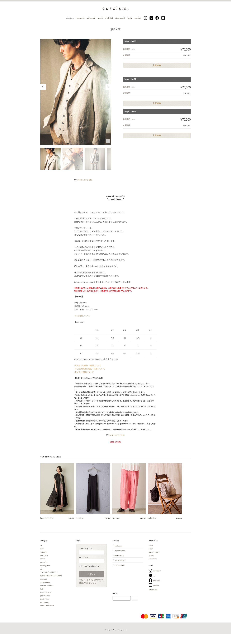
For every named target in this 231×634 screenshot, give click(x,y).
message (43, 579)
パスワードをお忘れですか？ (91, 580)
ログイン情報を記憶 (90, 566)
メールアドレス (91, 550)
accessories (44, 602)
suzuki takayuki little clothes (51, 575)
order (151, 549)
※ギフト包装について (84, 372)
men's (100, 18)
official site (153, 589)
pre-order (43, 562)
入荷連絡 (157, 65)
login (130, 18)
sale (41, 569)
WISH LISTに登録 (84, 180)
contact (138, 18)
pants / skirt (44, 599)
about (151, 545)
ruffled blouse (120, 551)
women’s (43, 552)
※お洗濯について (82, 316)
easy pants (116, 518)
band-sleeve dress (47, 518)
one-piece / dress (46, 585)
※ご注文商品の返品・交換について (90, 369)
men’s (42, 559)
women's (80, 18)
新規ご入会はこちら (87, 583)
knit (41, 589)
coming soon (45, 565)
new (42, 549)
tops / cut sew (45, 592)
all (41, 545)
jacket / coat (45, 595)
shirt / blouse (45, 582)
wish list (109, 18)
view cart (120, 18)
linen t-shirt (119, 555)
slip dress (79, 518)
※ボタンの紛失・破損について (88, 365)
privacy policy (154, 552)
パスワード (91, 559)
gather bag (152, 518)
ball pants (118, 546)
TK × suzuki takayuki (48, 572)
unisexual (90, 18)
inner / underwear (47, 605)
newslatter (152, 559)
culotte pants (119, 565)
